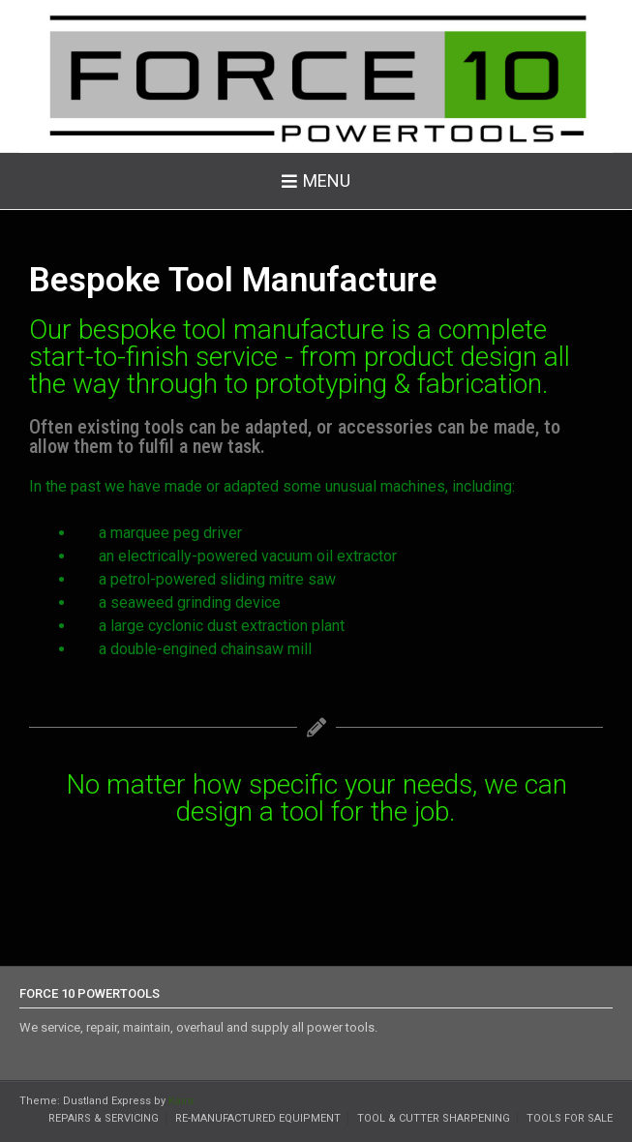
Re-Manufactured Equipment (258, 1118)
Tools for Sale (570, 1118)
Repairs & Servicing (103, 1118)
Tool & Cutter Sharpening (433, 1118)
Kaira (181, 1101)
